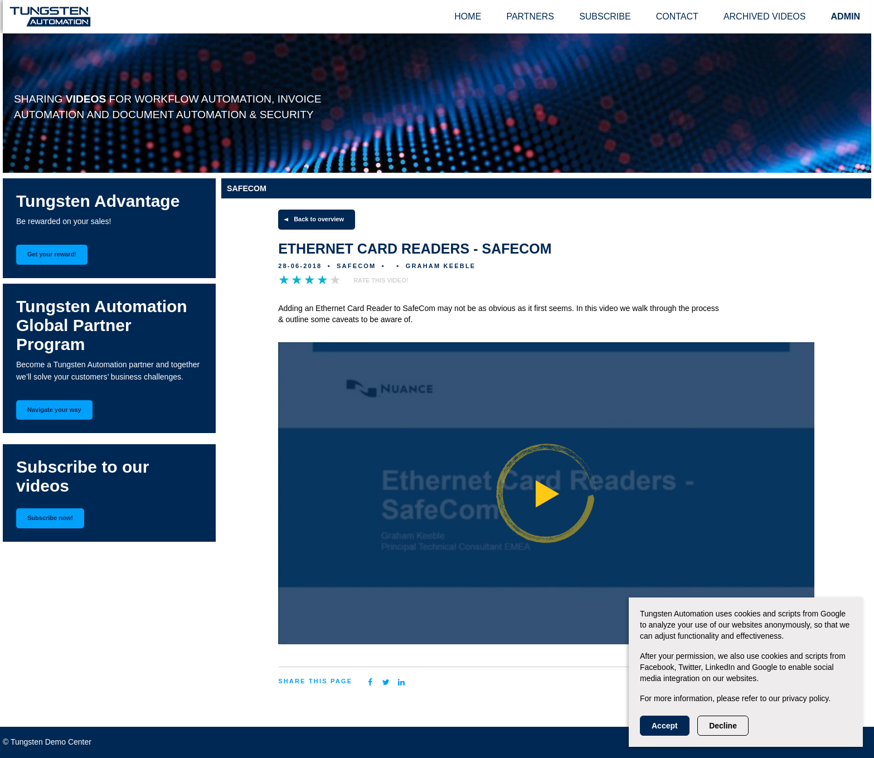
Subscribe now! (50, 517)
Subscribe (604, 16)
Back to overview (319, 219)
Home (467, 16)
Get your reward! (51, 254)
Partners (530, 16)
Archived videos (765, 16)
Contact (677, 16)
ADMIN (845, 16)
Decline (723, 725)
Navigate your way (54, 409)
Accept (665, 725)
